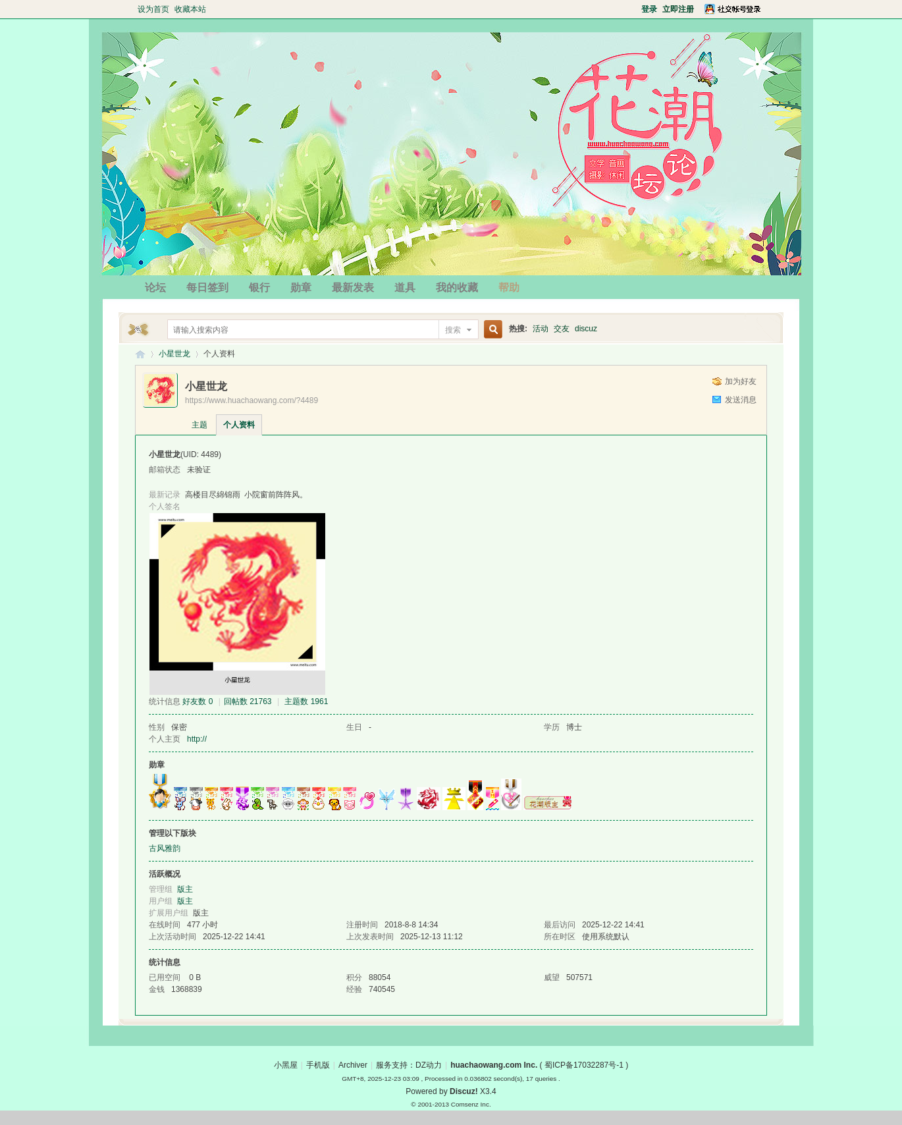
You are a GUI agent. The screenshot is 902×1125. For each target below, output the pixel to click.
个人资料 (239, 424)
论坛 (155, 287)
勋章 (300, 287)
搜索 (453, 330)
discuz (586, 328)
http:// (197, 739)
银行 (259, 287)
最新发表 (353, 287)
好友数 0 (197, 701)
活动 (540, 328)
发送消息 (740, 399)
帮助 (508, 287)
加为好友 (740, 381)
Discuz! (464, 1091)
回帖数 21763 (248, 701)
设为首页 (153, 9)
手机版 (318, 1065)
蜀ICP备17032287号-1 (583, 1065)
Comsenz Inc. (471, 1104)
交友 (562, 328)
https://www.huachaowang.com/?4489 (251, 400)
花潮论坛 (140, 354)
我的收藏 (457, 287)
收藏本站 (190, 9)
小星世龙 (174, 353)
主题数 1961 (306, 701)
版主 (185, 889)
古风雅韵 (164, 848)
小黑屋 (286, 1065)
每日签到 (207, 287)
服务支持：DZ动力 (409, 1065)
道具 (404, 287)
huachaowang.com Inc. (493, 1065)
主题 (199, 424)
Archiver (352, 1065)
